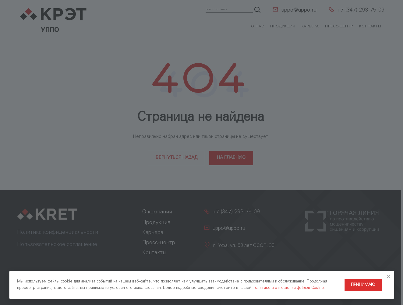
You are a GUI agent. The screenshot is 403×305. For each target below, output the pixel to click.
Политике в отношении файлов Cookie (288, 288)
